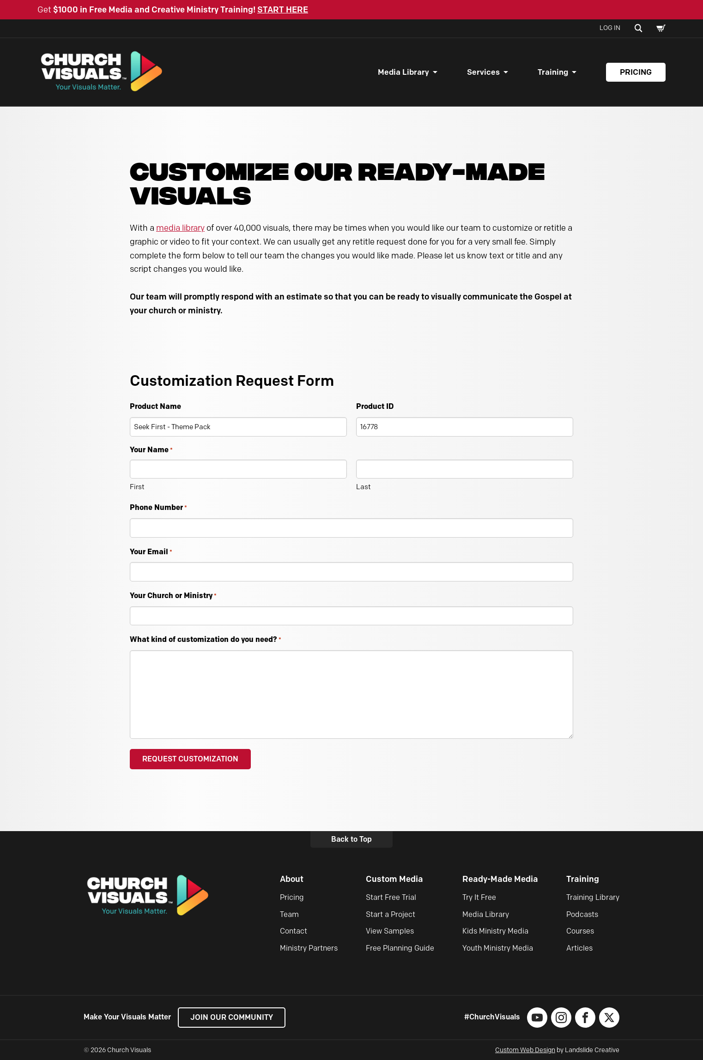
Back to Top (351, 839)
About (291, 879)
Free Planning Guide (400, 948)
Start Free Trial (391, 897)
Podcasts (582, 914)
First (137, 487)
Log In (610, 28)
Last (363, 487)
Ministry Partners (309, 948)
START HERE (282, 10)
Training (553, 72)
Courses (580, 931)
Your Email (151, 552)
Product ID (375, 406)
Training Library (592, 897)
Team (289, 914)
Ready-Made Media (500, 879)
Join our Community (231, 1017)
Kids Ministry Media (495, 931)
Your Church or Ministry (173, 596)
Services (483, 72)
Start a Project (390, 914)
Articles (579, 948)
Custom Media (394, 879)
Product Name (155, 406)
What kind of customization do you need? (205, 640)
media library (180, 228)
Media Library (403, 72)
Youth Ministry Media (497, 948)
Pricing (636, 72)
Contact (293, 931)
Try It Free (479, 897)
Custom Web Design (525, 1050)
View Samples (390, 931)
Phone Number (158, 508)
